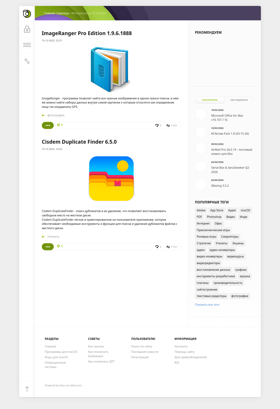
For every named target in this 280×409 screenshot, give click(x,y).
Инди (243, 217)
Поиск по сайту (141, 346)
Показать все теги (207, 305)
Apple (232, 210)
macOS (245, 210)
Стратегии (204, 243)
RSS (177, 363)
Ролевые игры (206, 237)
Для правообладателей (191, 357)
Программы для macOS (61, 352)
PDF (199, 217)
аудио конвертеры (222, 250)
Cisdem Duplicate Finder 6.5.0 (79, 141)
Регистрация (140, 357)
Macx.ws (64, 385)
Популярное (210, 100)
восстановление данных (213, 270)
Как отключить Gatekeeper (98, 354)
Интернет (203, 223)
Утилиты (53, 237)
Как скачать (96, 346)
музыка (245, 276)
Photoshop (214, 217)
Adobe (201, 210)
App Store (216, 210)
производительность (227, 283)
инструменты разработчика (216, 276)
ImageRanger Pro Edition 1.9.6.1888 (87, 33)
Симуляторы (230, 237)
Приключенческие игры (213, 230)
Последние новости (144, 352)
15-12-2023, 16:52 (52, 149)
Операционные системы (55, 365)
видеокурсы (235, 256)
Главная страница (56, 13)
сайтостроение (207, 289)
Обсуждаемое (239, 100)
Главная (50, 346)
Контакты (181, 346)
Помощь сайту (185, 352)
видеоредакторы (208, 263)
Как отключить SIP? (101, 361)
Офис (218, 223)
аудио (201, 250)
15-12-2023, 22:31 (52, 40)
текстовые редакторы (211, 296)
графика (241, 270)
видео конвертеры (209, 256)
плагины (203, 283)
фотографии (55, 115)
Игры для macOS (56, 357)
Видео (230, 217)
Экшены (238, 243)
